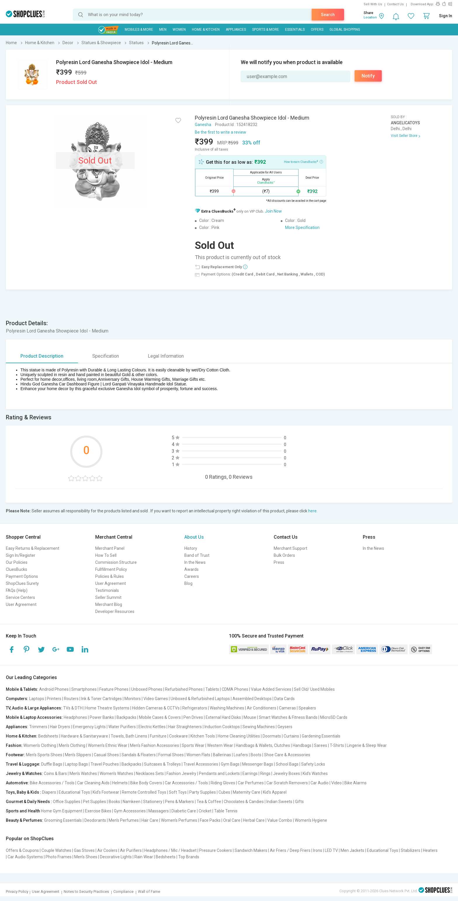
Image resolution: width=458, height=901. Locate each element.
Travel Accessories (200, 764)
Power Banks (102, 717)
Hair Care (149, 820)
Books (114, 801)
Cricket (205, 811)
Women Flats (198, 754)
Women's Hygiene (311, 820)
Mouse (250, 717)
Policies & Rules (109, 576)
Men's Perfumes (124, 820)
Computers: (17, 698)
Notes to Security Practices (86, 891)
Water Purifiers (122, 726)
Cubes (224, 792)
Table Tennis (225, 811)
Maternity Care (246, 792)
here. (313, 511)
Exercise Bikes (98, 811)
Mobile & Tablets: (22, 689)
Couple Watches (56, 850)
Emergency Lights (89, 726)
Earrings (250, 773)
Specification (105, 356)
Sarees (320, 745)
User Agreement (21, 604)
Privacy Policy (17, 891)
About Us (194, 537)
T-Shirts (337, 745)
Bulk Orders (284, 555)
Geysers (284, 726)
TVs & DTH (73, 708)
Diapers (49, 792)
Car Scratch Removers (287, 783)
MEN (162, 29)
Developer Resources (114, 611)
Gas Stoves (84, 850)
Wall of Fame (149, 891)
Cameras (287, 708)
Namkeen (131, 801)
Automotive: (17, 783)
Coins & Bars (55, 773)
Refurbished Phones (184, 689)
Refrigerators (194, 708)
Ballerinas (222, 754)
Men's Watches (83, 773)
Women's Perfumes (179, 820)
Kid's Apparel (275, 792)
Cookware (178, 736)
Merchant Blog (108, 604)
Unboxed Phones (146, 689)
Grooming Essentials (63, 820)
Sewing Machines (258, 726)
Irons (317, 850)
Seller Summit (108, 597)
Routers (71, 698)
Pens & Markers (179, 801)
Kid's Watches (315, 773)
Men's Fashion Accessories (154, 745)
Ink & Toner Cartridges (101, 698)
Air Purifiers (131, 850)
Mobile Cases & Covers (160, 717)
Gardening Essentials (321, 736)
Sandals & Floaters (139, 754)
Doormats (272, 736)
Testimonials (107, 590)
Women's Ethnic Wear (107, 745)
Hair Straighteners (185, 726)
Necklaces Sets (150, 773)
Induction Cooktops (222, 726)
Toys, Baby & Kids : (23, 792)
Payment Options (22, 576)
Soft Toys (178, 792)
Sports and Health (23, 811)
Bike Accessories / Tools (52, 783)
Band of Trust (196, 555)
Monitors (132, 698)
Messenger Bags (257, 764)
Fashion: (14, 745)
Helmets (120, 783)
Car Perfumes (251, 783)
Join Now (273, 211)
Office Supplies (66, 801)
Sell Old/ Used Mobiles (314, 689)
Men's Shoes (85, 857)
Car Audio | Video (326, 783)
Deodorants (95, 820)
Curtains (291, 736)
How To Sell (106, 555)
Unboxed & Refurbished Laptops (200, 698)
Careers (191, 576)
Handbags (302, 745)
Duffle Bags (51, 764)
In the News (195, 562)
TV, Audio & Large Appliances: (34, 708)
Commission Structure (116, 562)
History (190, 548)
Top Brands (188, 857)
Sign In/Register (20, 555)
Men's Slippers (78, 754)
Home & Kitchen (206, 29)
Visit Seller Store (404, 136)
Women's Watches (116, 773)
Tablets (212, 689)
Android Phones (54, 689)
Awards (191, 569)
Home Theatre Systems (107, 708)
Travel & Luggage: (23, 764)
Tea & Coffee (209, 801)
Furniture (158, 736)
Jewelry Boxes (286, 773)
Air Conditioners (261, 708)
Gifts (299, 801)
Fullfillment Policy (111, 569)
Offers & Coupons (22, 850)
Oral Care (231, 820)
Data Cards (284, 698)
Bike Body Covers (146, 783)
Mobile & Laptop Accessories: (34, 717)
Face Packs (210, 820)
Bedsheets (48, 736)
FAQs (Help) (16, 590)
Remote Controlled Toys (144, 792)
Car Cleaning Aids (93, 783)
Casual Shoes (106, 754)
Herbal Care (254, 820)
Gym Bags (230, 764)
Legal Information (166, 356)
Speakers (307, 708)
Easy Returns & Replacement (32, 548)
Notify (368, 76)
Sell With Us (373, 4)
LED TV (331, 850)
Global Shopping (344, 29)
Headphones (75, 717)
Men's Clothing (72, 745)
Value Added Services (271, 689)
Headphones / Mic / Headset (170, 850)
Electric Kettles (152, 726)
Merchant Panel (109, 548)
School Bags (287, 764)
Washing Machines (227, 708)
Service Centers (20, 597)
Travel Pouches (105, 764)
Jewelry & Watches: (24, 773)
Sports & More (265, 29)
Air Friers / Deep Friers (290, 850)
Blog (188, 583)
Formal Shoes (171, 754)
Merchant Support (290, 548)
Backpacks (126, 717)
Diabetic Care (183, 811)
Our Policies (16, 562)
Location (370, 17)
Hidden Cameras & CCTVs (156, 708)
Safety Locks (313, 764)
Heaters (430, 850)
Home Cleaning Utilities (239, 736)
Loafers (241, 754)
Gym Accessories (130, 811)
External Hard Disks (223, 717)
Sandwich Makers (251, 850)
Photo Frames (59, 857)
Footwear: (15, 754)
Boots (256, 754)
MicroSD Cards (333, 717)
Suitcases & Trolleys (162, 764)
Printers (54, 698)
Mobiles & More (139, 29)
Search (328, 14)
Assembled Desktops (252, 698)
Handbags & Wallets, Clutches (263, 745)
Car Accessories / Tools (186, 783)
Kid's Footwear (106, 792)
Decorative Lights (116, 857)
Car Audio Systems (25, 857)
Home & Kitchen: (21, 736)
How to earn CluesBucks (303, 161)
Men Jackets (352, 850)
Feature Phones (114, 689)
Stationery (152, 801)
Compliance (123, 891)
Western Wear (220, 745)
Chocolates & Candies (244, 801)
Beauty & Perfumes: (24, 820)
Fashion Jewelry (181, 773)
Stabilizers (410, 850)
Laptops (36, 698)
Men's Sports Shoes (44, 754)
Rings (265, 773)
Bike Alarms (355, 783)
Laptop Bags (76, 764)
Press (279, 562)
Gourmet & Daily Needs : (29, 801)
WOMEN (179, 29)
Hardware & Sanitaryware (84, 736)
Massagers (158, 811)
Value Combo (279, 820)
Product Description (41, 356)
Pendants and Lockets (219, 773)
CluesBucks (16, 569)
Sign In (445, 15)
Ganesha (203, 124)
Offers (317, 29)
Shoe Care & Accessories (287, 754)
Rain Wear (143, 857)
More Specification (302, 227)
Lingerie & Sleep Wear (367, 745)
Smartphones (84, 689)
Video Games (155, 698)
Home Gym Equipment (61, 811)
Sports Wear (193, 745)
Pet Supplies (94, 801)
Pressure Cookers (215, 850)
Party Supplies (202, 792)
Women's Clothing (39, 745)
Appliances (236, 29)
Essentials (295, 29)
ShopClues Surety (22, 583)
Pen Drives (193, 717)
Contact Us (395, 4)
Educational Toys (74, 792)
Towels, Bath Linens (129, 736)
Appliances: (17, 726)
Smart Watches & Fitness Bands (288, 717)
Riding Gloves (223, 783)
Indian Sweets (279, 801)
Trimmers (38, 726)
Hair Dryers (60, 726)
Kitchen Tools (202, 736)
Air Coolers (107, 850)
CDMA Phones (235, 689)
